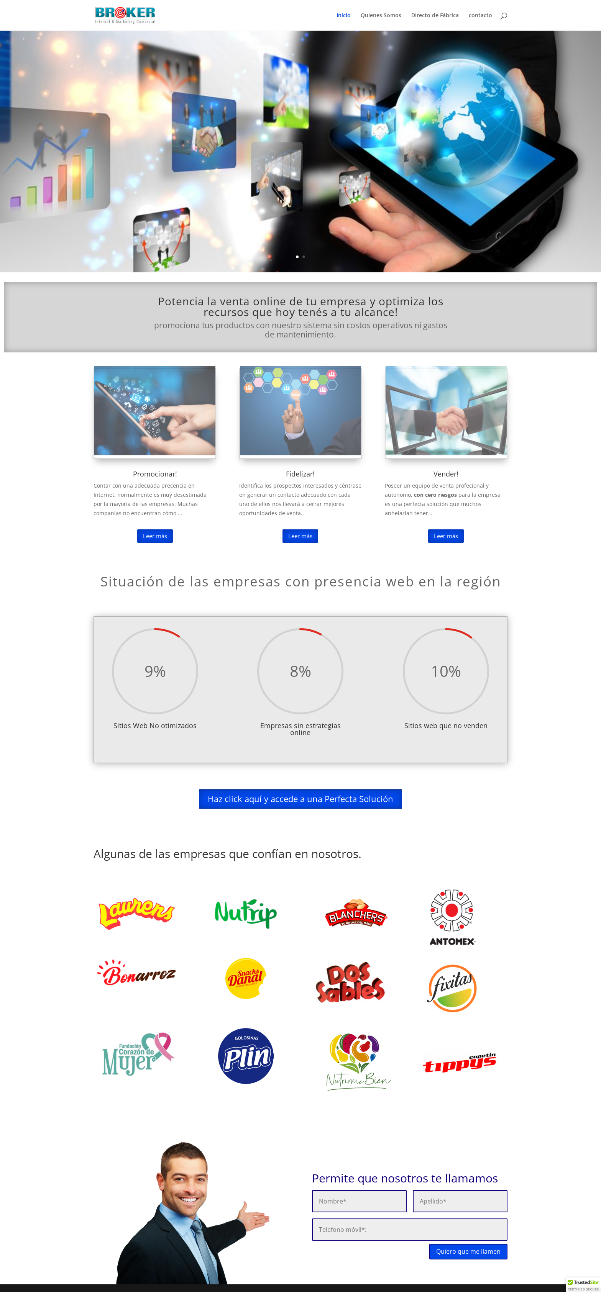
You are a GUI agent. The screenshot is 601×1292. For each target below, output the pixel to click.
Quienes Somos (381, 16)
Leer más (155, 536)
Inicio (344, 16)
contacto (480, 16)
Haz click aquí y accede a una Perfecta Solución (300, 798)
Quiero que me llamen (468, 1251)
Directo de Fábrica (435, 16)
